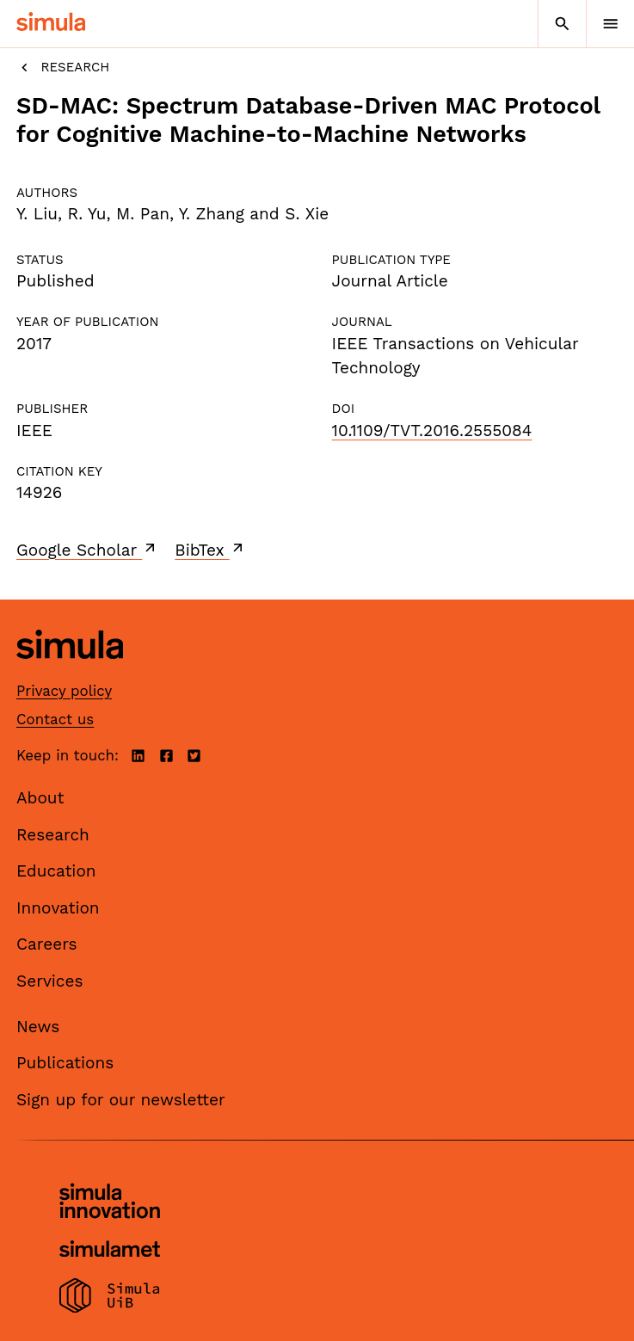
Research (62, 67)
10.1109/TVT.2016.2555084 (432, 430)
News (37, 1027)
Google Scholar (87, 549)
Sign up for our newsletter (120, 1100)
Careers (46, 944)
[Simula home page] (69, 671)
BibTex (210, 549)
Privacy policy (64, 690)
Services (49, 981)
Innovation (58, 908)
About (40, 798)
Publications (65, 1063)
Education (56, 871)
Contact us (55, 719)
